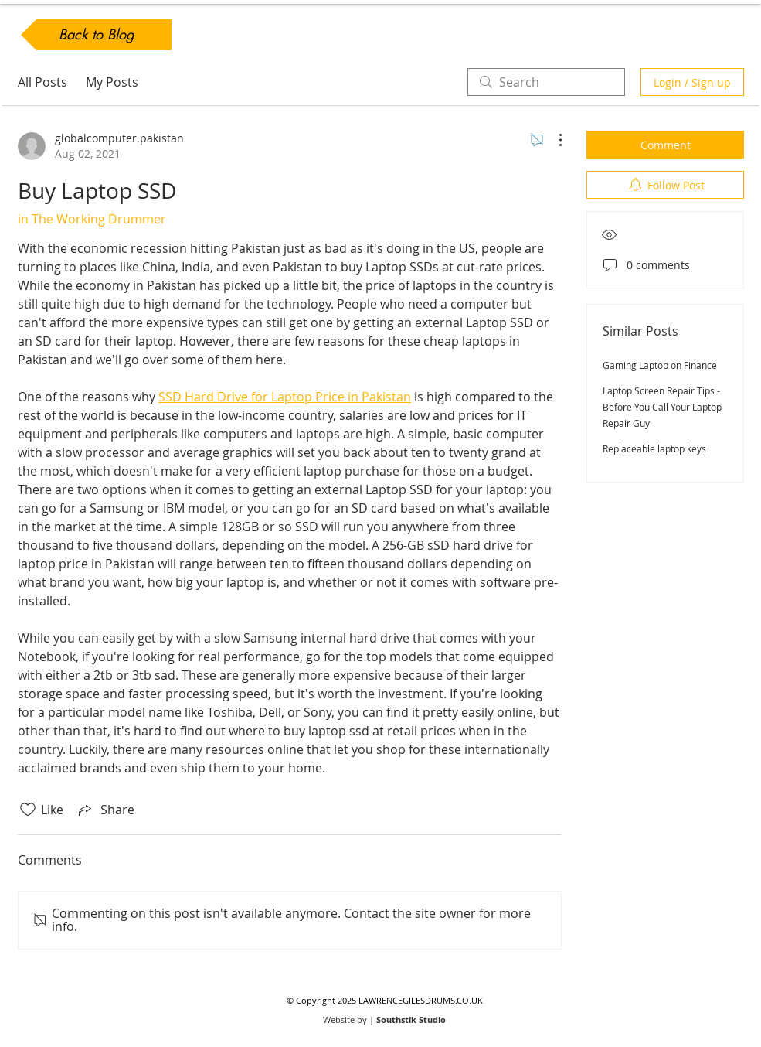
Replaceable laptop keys (654, 448)
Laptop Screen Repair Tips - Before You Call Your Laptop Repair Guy (662, 406)
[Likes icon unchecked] (28, 809)
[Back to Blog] (96, 34)
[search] (546, 82)
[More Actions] (552, 140)
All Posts (42, 81)
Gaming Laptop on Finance (660, 365)
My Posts (112, 81)
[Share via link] (105, 809)
